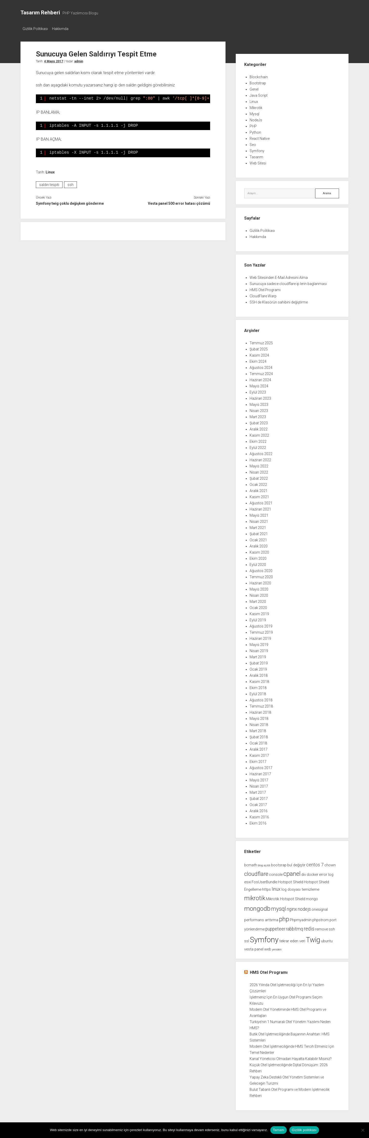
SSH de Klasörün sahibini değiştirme (279, 301)
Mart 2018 (258, 729)
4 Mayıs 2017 (53, 60)
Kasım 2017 (259, 754)
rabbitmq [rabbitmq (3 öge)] (294, 927)
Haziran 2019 (260, 637)
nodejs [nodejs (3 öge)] (304, 907)
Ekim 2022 (258, 440)
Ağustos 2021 (261, 501)
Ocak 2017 (258, 803)
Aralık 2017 (259, 748)
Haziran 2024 (260, 378)
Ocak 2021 (258, 538)
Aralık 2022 (259, 428)
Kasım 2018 (259, 680)
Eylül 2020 (258, 563)
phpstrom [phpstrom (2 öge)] (320, 918)
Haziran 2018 (260, 711)
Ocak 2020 (258, 606)
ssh (70, 183)
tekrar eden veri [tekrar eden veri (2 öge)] (292, 939)
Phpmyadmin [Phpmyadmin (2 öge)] (301, 918)
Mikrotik (256, 106)
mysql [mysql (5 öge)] (278, 907)
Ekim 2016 (258, 822)
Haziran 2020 (260, 582)
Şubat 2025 (259, 348)
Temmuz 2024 (261, 372)
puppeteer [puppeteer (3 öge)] (275, 927)
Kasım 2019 (259, 612)
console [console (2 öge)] (276, 873)
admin (78, 60)
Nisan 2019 (259, 649)
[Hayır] (362, 1130)
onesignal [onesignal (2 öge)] (320, 908)
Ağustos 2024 (261, 366)
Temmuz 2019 (261, 631)
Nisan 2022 (259, 471)
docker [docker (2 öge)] (312, 873)
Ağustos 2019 (261, 625)
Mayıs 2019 (259, 643)
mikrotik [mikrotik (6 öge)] (254, 896)
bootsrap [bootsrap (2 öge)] (278, 863)
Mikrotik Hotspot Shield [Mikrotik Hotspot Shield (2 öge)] (285, 897)
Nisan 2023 (259, 409)
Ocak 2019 (258, 668)
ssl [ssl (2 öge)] (246, 939)
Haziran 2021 (260, 508)
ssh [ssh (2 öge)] (332, 927)
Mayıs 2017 (259, 779)
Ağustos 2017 (261, 766)
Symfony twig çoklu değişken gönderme (70, 202)
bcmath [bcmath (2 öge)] (250, 863)
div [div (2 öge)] (303, 873)
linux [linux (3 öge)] (276, 887)
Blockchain (259, 75)
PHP (253, 125)
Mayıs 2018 (259, 717)
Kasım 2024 (259, 354)
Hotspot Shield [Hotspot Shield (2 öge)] (290, 880)
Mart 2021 (258, 526)
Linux (50, 171)
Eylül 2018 (258, 692)
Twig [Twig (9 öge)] (313, 938)
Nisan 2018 (259, 723)
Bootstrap (258, 82)
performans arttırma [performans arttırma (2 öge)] (261, 918)
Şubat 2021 (259, 532)
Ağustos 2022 (261, 452)
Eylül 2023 (258, 391)
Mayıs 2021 (259, 514)
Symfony (257, 149)
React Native (260, 137)
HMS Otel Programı (265, 288)
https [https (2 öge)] (266, 888)
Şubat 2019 (259, 662)
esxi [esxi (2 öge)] (247, 880)
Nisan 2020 (259, 594)
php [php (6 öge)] (284, 917)
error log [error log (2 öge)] (326, 873)
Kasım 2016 (259, 815)
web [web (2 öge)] (267, 947)
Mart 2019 (258, 655)
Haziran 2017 (260, 772)
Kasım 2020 (259, 551)
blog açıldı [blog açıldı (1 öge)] (264, 864)
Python (255, 131)
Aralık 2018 (259, 674)
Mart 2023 (258, 415)
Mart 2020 (258, 600)
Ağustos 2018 (261, 698)
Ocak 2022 (258, 483)
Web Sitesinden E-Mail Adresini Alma (279, 276)
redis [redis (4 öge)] (309, 927)
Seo (253, 143)
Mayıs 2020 (259, 588)
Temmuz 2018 (261, 705)
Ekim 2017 (258, 760)
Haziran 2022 (260, 458)
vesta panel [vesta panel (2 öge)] (253, 947)
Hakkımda (63, 29)
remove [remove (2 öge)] (321, 927)
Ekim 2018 (258, 686)
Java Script (259, 94)
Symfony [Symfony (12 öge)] (264, 938)
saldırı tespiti (49, 183)
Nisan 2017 (259, 785)
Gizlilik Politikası (35, 29)
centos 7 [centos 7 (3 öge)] (315, 863)
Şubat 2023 (259, 421)
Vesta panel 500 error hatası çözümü (179, 202)
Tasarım (256, 155)
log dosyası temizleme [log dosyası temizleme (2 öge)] (300, 888)
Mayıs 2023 (259, 403)
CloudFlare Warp (263, 294)
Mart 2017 (258, 791)
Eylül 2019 (258, 618)
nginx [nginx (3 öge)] (292, 907)
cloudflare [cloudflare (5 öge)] (256, 872)
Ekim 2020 (258, 557)
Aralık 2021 (259, 489)
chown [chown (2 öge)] (330, 863)
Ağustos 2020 (261, 569)
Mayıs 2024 (259, 384)
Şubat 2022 (259, 477)
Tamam (278, 1130)
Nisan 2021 (259, 520)
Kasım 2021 (259, 495)
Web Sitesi (258, 162)
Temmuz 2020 (261, 575)
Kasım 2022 (259, 434)
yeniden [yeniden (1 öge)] (277, 948)
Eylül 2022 (258, 446)
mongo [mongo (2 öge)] (312, 897)
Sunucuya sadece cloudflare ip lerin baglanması (288, 282)
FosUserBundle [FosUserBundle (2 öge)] (264, 880)
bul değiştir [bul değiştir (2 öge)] (296, 863)
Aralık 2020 (259, 545)
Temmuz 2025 (261, 341)
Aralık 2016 (259, 809)
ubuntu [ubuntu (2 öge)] (327, 939)
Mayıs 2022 (259, 465)
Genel (254, 88)
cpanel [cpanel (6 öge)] (292, 872)
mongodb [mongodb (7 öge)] (257, 907)
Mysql (254, 112)
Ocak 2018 (258, 742)
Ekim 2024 (258, 360)
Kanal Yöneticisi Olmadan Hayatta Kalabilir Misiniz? (291, 1057)
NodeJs (256, 118)
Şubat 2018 (259, 735)
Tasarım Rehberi (40, 12)
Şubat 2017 (259, 797)
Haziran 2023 (260, 397)
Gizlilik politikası (304, 1130)
